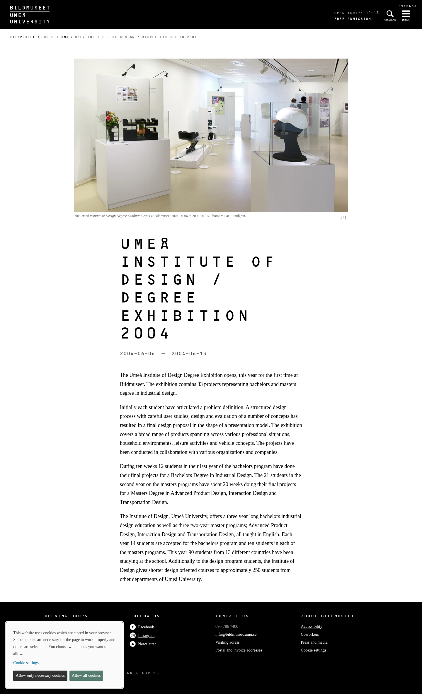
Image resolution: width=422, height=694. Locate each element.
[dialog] (64, 655)
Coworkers (310, 634)
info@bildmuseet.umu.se (235, 634)
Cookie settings (313, 650)
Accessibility (311, 626)
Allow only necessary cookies (40, 675)
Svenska (407, 6)
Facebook (142, 627)
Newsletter (143, 644)
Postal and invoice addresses (238, 650)
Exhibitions (55, 37)
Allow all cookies (86, 675)
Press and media (314, 642)
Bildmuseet (22, 37)
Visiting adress (227, 642)
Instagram (142, 635)
